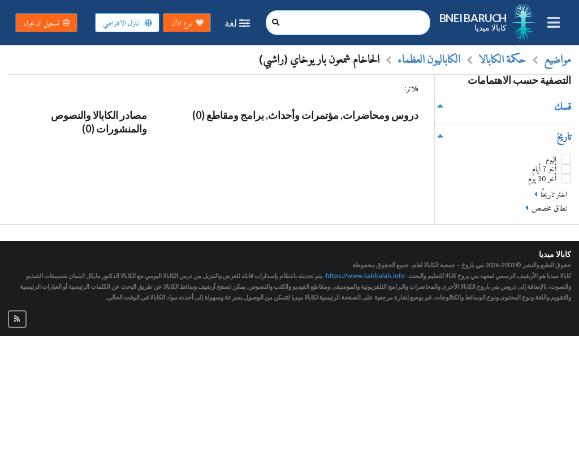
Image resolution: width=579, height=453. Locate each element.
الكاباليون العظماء (428, 59)
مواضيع (557, 59)
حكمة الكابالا (502, 59)
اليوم (551, 159)
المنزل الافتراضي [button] (128, 23)
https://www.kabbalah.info (365, 275)
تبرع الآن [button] (187, 23)
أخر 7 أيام (544, 169)
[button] (17, 319)
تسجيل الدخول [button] (47, 23)
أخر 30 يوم (542, 178)
